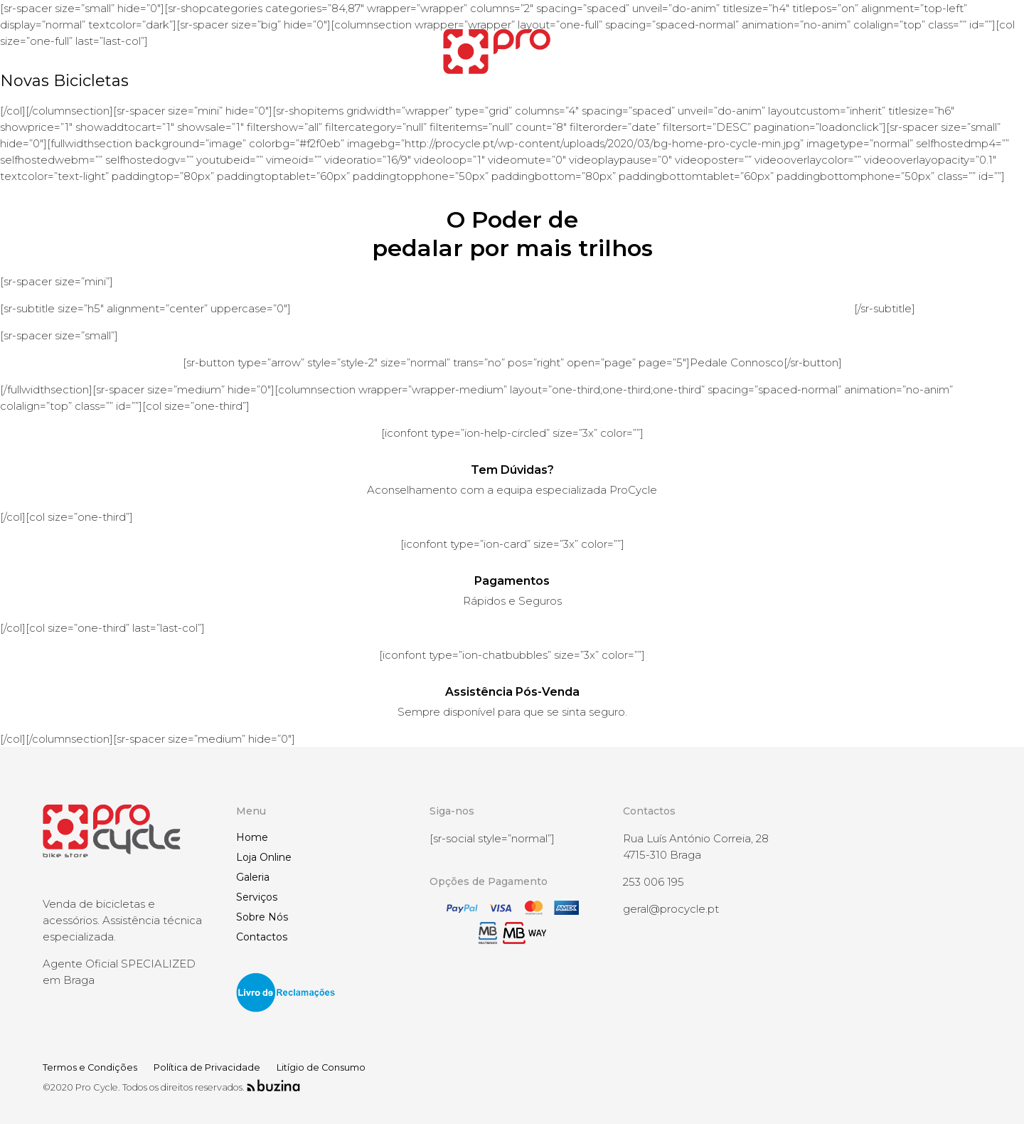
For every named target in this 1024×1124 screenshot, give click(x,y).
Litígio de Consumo (321, 1067)
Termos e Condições (90, 1067)
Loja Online (264, 857)
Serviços (256, 897)
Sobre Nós (262, 917)
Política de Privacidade (207, 1067)
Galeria (253, 877)
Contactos (261, 937)
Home (252, 837)
